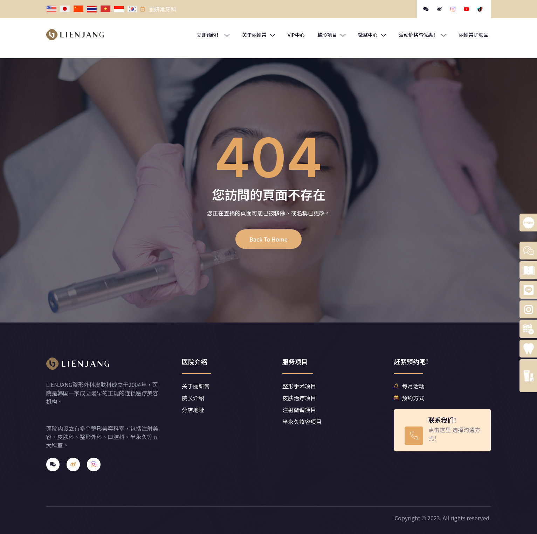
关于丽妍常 (258, 34)
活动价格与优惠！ (422, 34)
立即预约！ (213, 34)
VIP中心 (296, 34)
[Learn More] (442, 430)
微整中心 (372, 34)
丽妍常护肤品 (473, 34)
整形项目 (331, 34)
